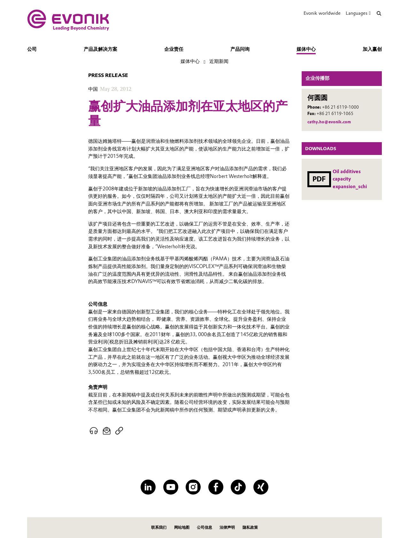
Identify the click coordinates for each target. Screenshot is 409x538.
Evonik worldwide (322, 13)
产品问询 (240, 49)
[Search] (379, 13)
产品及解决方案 (100, 49)
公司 (32, 49)
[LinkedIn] (148, 487)
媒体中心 (306, 49)
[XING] (260, 487)
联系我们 (158, 527)
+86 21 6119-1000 (340, 107)
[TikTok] (238, 487)
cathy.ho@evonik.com (329, 121)
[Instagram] (193, 487)
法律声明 (227, 527)
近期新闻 (218, 61)
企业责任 (173, 49)
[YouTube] (170, 487)
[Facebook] (215, 487)
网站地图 (181, 527)
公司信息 (204, 527)
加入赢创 (372, 49)
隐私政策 (250, 527)
